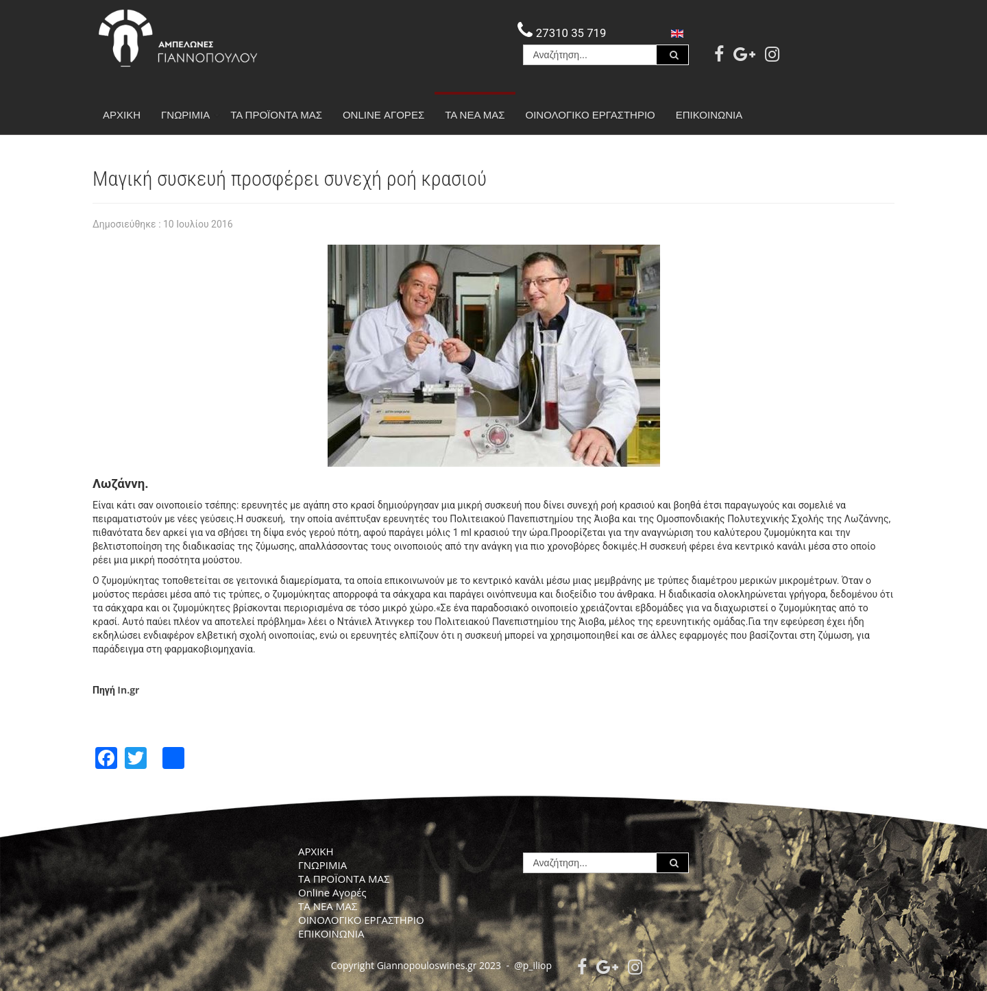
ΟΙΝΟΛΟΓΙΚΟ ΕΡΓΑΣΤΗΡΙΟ (590, 115)
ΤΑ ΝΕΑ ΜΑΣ (474, 115)
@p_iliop (533, 965)
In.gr (128, 689)
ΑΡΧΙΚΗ (122, 115)
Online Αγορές (383, 115)
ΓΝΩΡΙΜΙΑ (190, 115)
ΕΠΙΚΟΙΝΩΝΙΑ (709, 115)
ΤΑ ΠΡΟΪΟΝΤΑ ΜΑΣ (276, 115)
